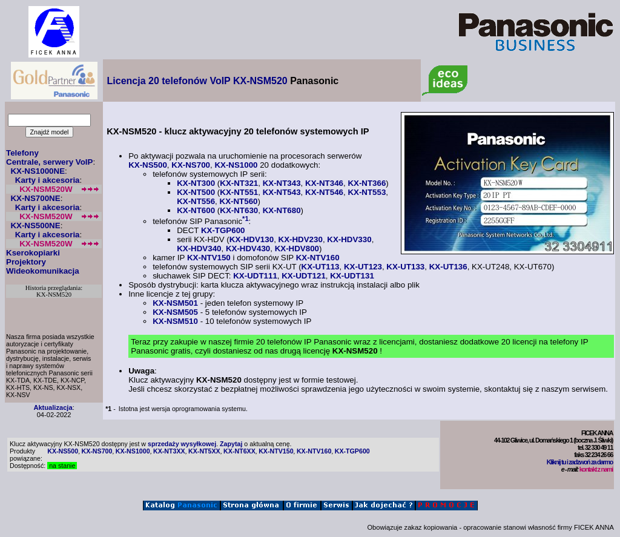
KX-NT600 (196, 210)
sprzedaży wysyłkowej (182, 443)
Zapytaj (231, 443)
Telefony (22, 152)
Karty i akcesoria (47, 180)
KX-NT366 (367, 183)
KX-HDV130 (251, 239)
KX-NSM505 (175, 312)
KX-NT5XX (204, 451)
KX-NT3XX (169, 451)
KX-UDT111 (255, 275)
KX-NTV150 (209, 257)
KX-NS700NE (35, 198)
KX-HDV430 (248, 248)
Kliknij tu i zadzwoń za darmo (580, 462)
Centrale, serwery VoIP (49, 161)
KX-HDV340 (199, 248)
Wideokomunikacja (42, 270)
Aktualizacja (52, 407)
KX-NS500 (147, 165)
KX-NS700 (190, 165)
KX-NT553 (367, 192)
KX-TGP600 (223, 230)
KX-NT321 (239, 183)
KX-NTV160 (318, 257)
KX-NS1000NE (37, 171)
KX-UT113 (321, 266)
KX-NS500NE (35, 225)
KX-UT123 (363, 266)
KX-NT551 (239, 192)
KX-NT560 (239, 201)
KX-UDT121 (304, 275)
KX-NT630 (239, 210)
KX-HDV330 (349, 239)
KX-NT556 (196, 201)
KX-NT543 (282, 192)
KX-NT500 (196, 192)
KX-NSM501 (175, 303)
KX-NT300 (196, 183)
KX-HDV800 (297, 248)
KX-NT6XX (239, 451)
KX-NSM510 (175, 321)
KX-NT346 (324, 183)
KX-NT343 (282, 183)
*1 (245, 218)
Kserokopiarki (33, 252)
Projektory (26, 261)
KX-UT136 (448, 266)
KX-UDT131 (352, 275)
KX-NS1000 (235, 165)
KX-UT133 (405, 266)
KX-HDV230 (301, 239)
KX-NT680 (282, 210)
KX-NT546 (324, 192)
